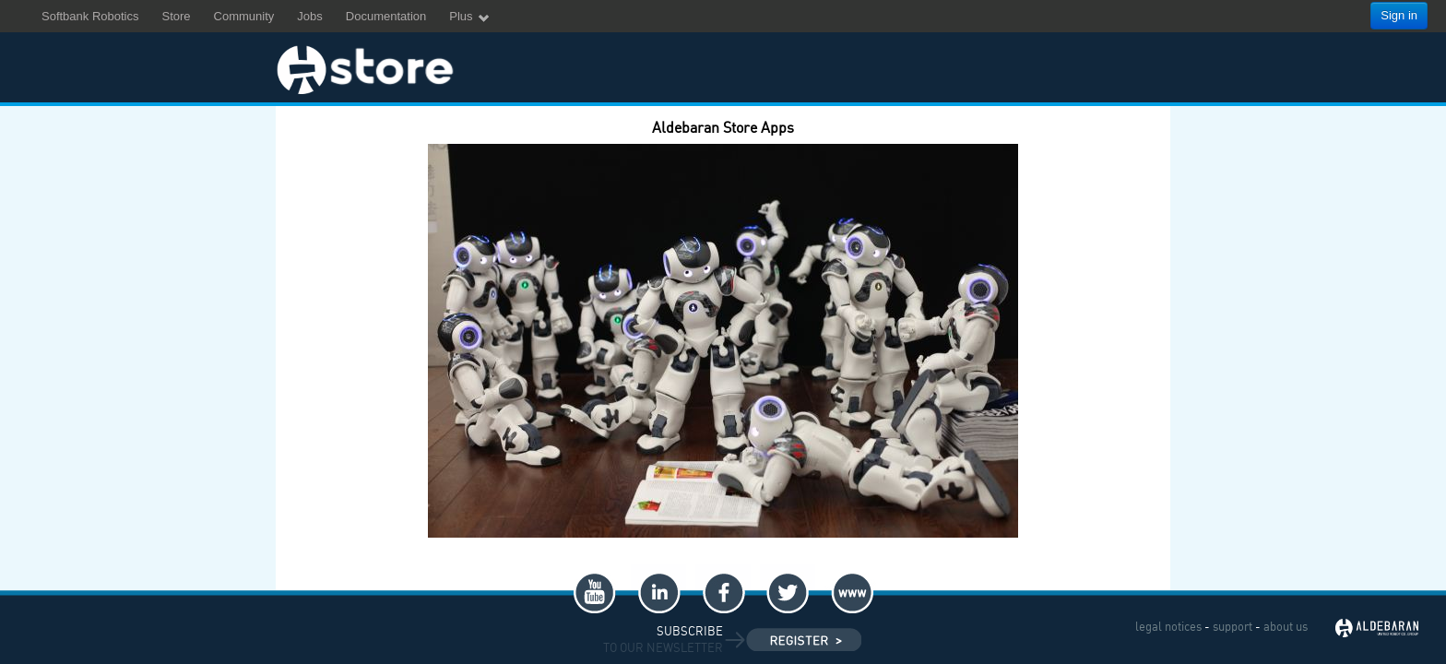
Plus (470, 17)
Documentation (386, 16)
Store (176, 16)
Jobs (309, 16)
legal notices (1168, 626)
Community (244, 16)
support (1232, 626)
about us (1285, 626)
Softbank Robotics (90, 16)
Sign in (1399, 15)
